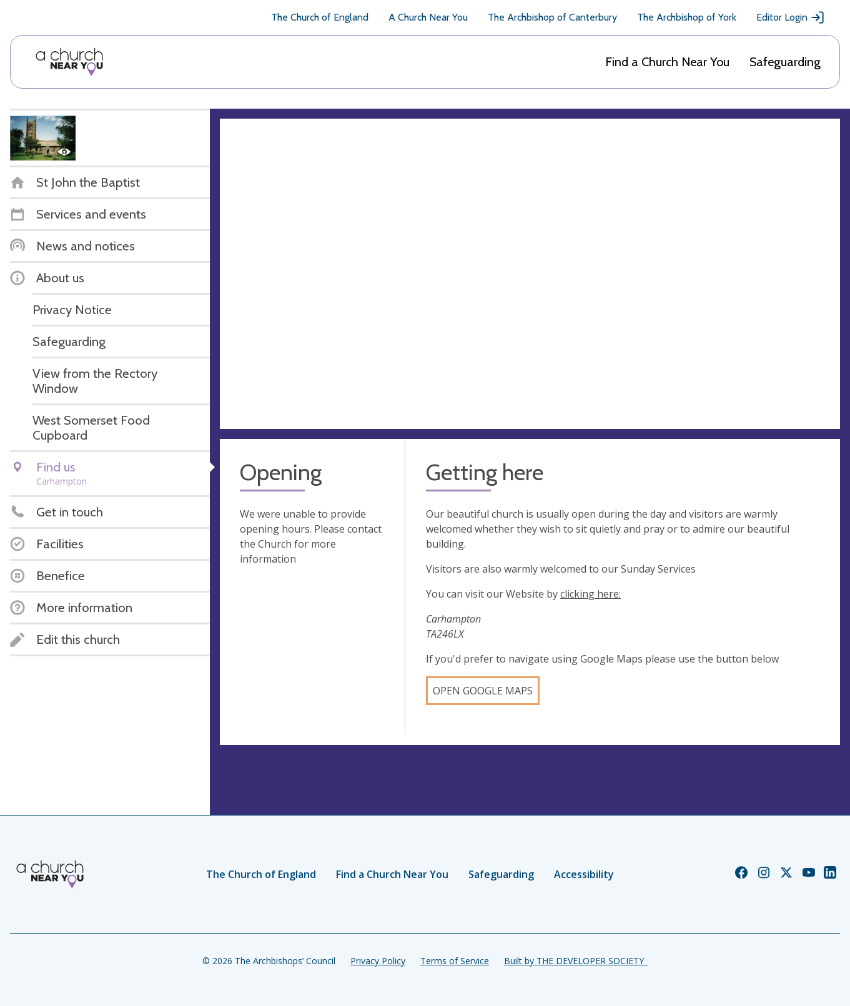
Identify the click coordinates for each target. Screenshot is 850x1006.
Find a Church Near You (667, 61)
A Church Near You (428, 17)
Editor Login (790, 17)
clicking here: (590, 594)
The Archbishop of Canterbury (552, 17)
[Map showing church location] (530, 274)
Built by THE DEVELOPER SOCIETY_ (576, 961)
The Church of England (319, 17)
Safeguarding (785, 61)
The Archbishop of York (686, 17)
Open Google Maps (483, 691)
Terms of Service (454, 961)
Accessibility (584, 874)
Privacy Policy (377, 961)
